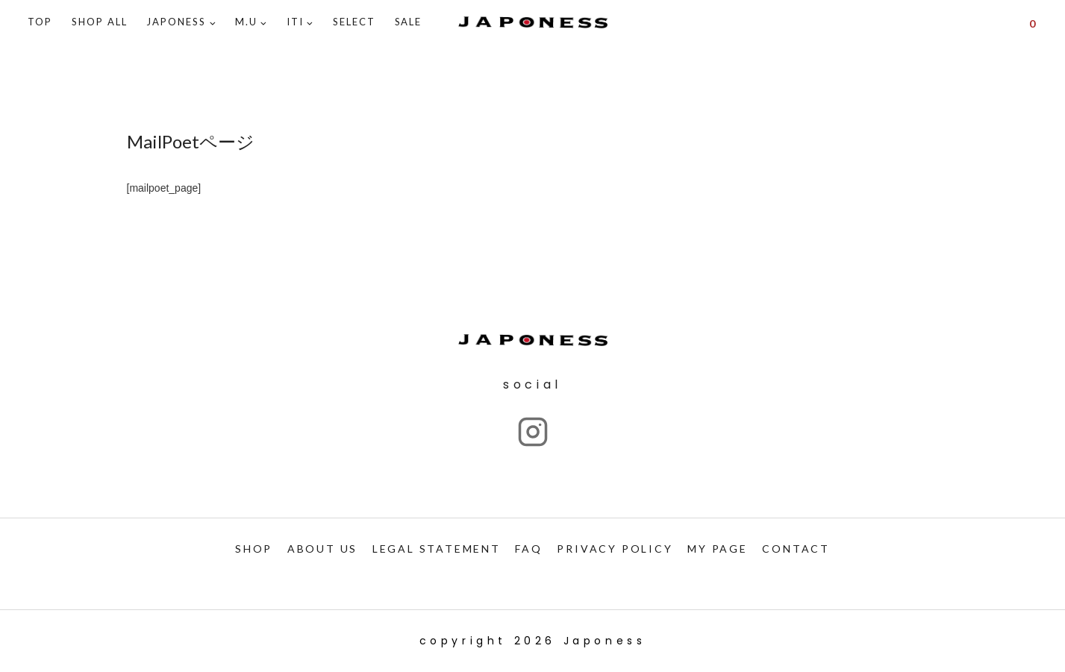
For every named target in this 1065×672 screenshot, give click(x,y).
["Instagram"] (533, 432)
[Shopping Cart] (1032, 22)
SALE (408, 22)
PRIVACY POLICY (614, 548)
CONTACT (796, 548)
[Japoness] (533, 22)
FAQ (528, 548)
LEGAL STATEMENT (436, 548)
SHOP (253, 548)
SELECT (354, 22)
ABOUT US (322, 548)
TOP (40, 22)
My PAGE (717, 548)
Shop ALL (100, 22)
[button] (212, 23)
